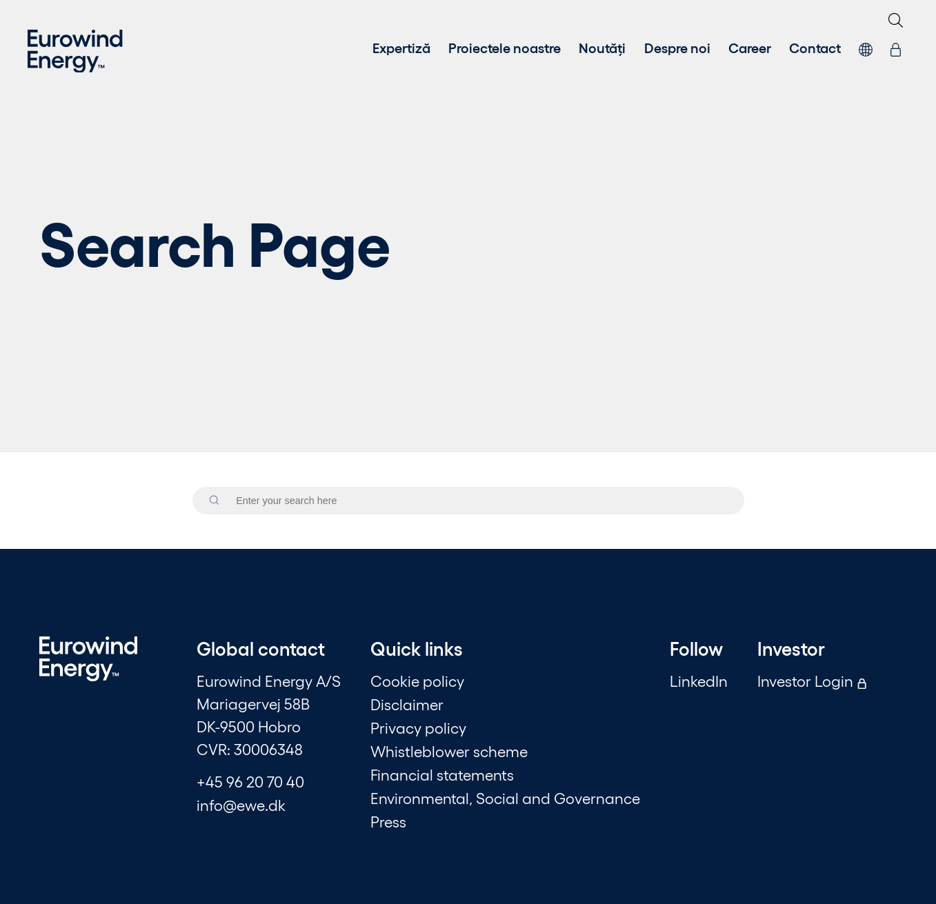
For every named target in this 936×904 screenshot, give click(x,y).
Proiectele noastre (504, 47)
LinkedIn (699, 681)
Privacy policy (418, 727)
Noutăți (602, 47)
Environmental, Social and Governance (505, 798)
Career (749, 47)
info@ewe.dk (241, 805)
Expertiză (401, 47)
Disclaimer (407, 704)
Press (388, 821)
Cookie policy (417, 681)
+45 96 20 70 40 (250, 781)
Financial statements (442, 774)
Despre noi (677, 47)
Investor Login (812, 681)
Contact (815, 47)
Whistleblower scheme (449, 751)
